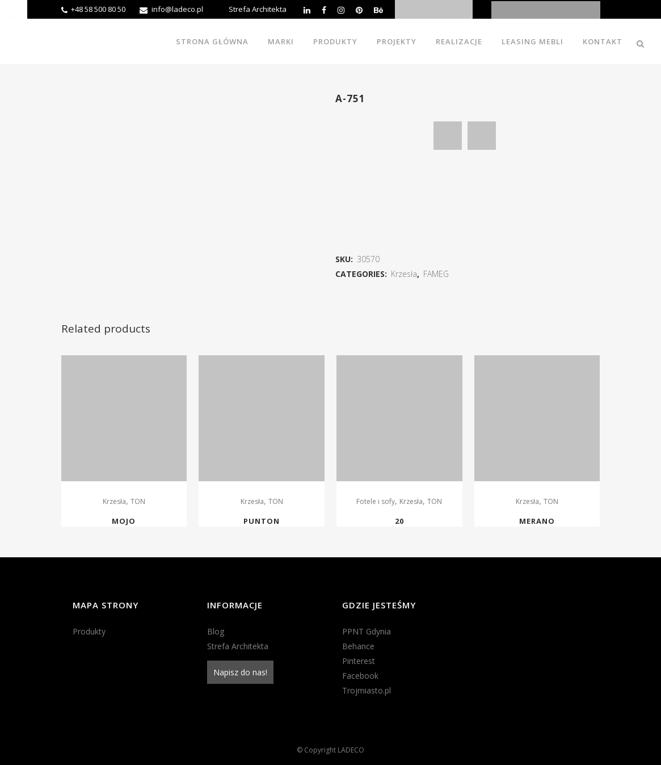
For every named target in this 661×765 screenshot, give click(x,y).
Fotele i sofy (375, 501)
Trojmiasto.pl (366, 690)
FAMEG (436, 273)
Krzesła (404, 273)
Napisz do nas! (240, 672)
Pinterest (358, 660)
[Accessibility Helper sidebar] (13, 13)
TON (137, 501)
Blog (215, 631)
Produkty (89, 631)
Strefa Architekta (258, 9)
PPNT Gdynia (366, 631)
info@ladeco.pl (177, 9)
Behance (358, 646)
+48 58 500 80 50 (98, 9)
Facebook (360, 675)
